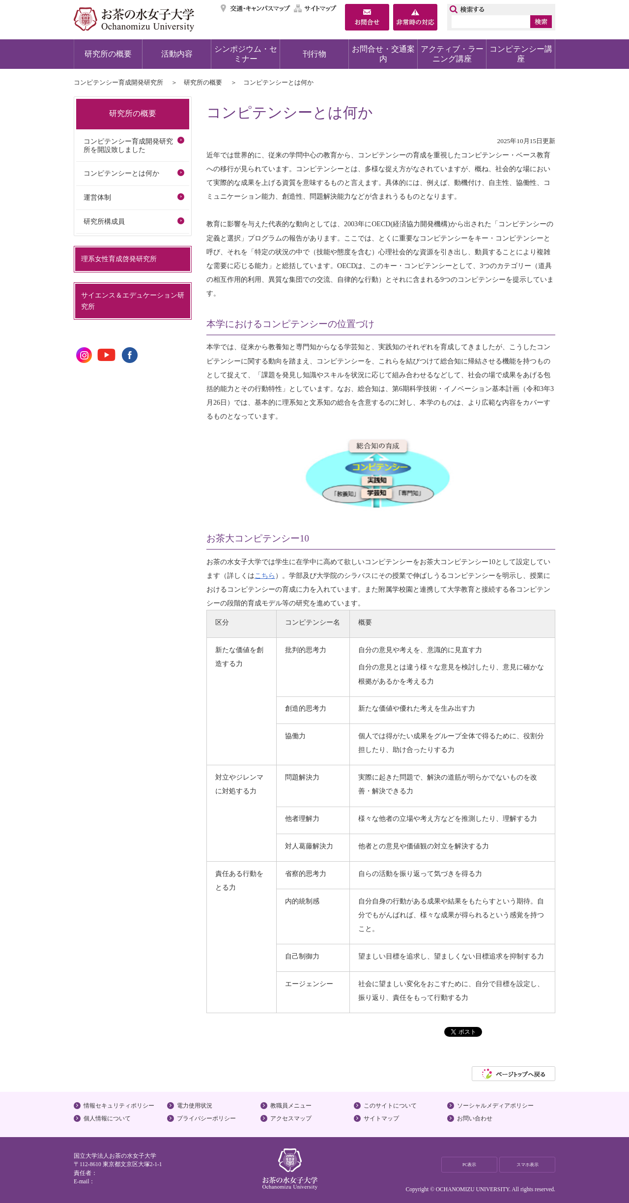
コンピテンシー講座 (520, 53)
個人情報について (107, 1118)
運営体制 (97, 197)
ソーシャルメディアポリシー (495, 1106)
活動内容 (177, 54)
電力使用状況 (194, 1106)
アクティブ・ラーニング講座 (452, 53)
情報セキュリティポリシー (119, 1106)
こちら (265, 575)
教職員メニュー (291, 1106)
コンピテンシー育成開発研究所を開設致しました (128, 145)
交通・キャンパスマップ (255, 8)
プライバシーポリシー (206, 1118)
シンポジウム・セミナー (245, 53)
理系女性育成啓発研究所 (119, 259)
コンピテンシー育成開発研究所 (118, 82)
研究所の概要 (108, 54)
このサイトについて (390, 1106)
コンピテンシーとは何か (121, 173)
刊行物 (314, 54)
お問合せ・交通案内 (383, 53)
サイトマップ (315, 8)
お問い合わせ (474, 1118)
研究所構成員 (104, 221)
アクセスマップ (291, 1118)
